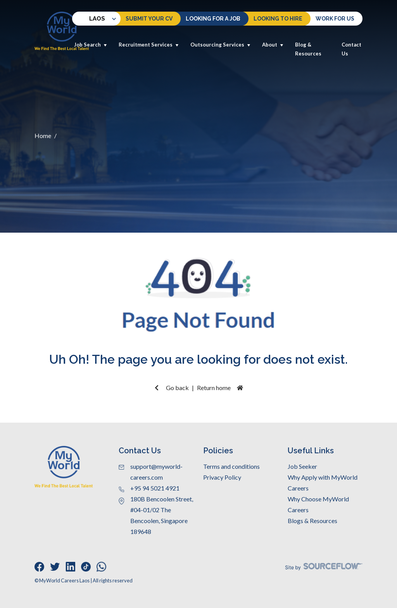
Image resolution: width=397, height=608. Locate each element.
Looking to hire (278, 19)
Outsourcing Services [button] (220, 44)
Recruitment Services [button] (149, 44)
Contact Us (351, 49)
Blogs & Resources (312, 520)
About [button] (272, 44)
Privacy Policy (222, 477)
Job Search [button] (90, 44)
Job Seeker (302, 466)
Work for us (335, 19)
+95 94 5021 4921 (155, 488)
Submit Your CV (149, 19)
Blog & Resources (308, 49)
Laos (89, 18)
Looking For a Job (213, 19)
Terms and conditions (231, 466)
